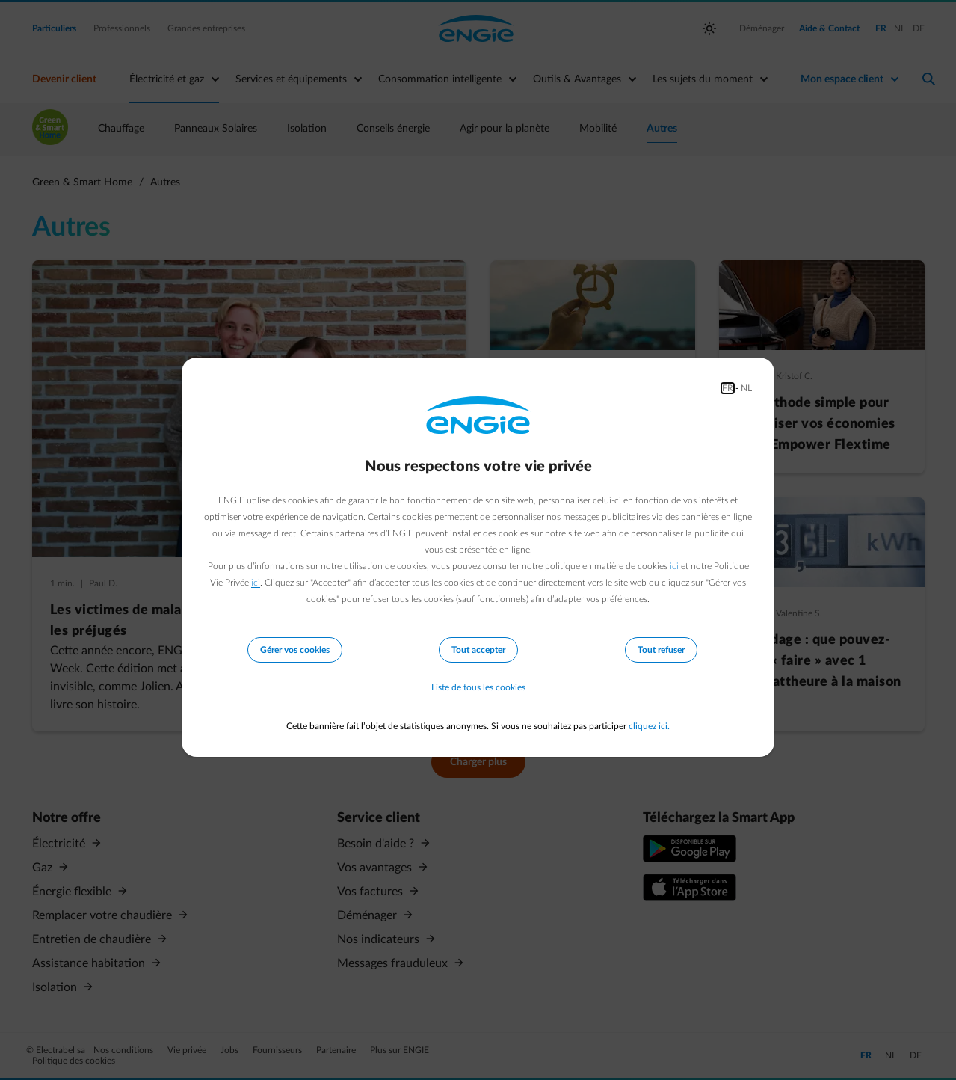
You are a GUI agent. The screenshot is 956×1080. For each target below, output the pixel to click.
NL (746, 388)
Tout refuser (661, 649)
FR (727, 388)
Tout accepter (478, 649)
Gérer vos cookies (295, 649)
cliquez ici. (649, 726)
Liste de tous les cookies (478, 687)
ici (674, 566)
